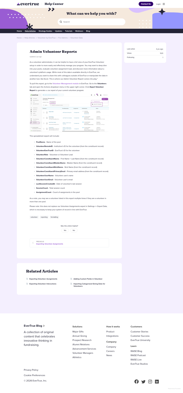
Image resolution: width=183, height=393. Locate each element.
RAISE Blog (136, 351)
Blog (88, 31)
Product (110, 331)
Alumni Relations (81, 344)
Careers (110, 351)
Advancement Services (84, 349)
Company (111, 347)
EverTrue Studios (139, 364)
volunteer (34, 217)
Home (19, 31)
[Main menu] (164, 4)
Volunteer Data (76, 38)
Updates (58, 31)
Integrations (112, 336)
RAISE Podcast (138, 355)
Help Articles (30, 31)
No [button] (74, 230)
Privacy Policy (31, 369)
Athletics (76, 357)
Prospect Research (82, 340)
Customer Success (140, 336)
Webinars (79, 31)
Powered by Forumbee (174, 388)
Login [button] (158, 4)
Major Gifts (78, 331)
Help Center (54, 4)
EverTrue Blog (33, 326)
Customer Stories (139, 331)
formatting (54, 217)
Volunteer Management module (66, 83)
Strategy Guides (45, 31)
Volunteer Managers (82, 353)
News (109, 355)
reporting (44, 217)
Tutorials (68, 31)
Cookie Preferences (34, 375)
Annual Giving (79, 336)
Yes (65, 230)
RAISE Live (136, 359)
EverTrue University (140, 340)
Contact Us (146, 4)
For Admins (63, 38)
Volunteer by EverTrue (47, 38)
